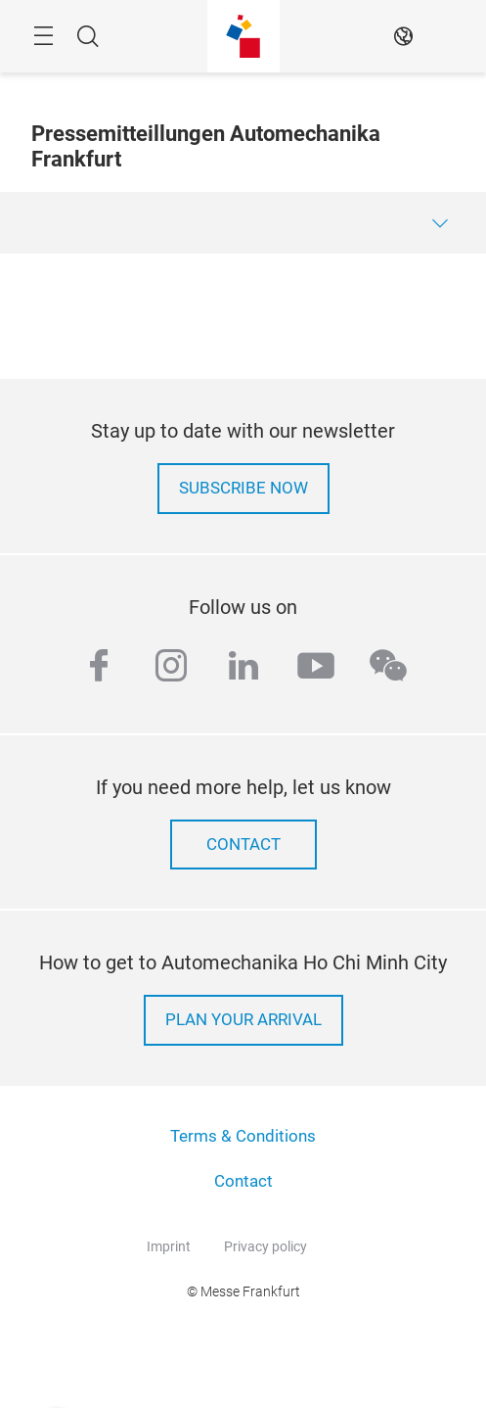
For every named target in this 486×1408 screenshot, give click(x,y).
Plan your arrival (243, 1019)
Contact (243, 1181)
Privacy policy (265, 1246)
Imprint (169, 1246)
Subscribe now (243, 488)
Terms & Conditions (243, 1136)
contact (243, 844)
